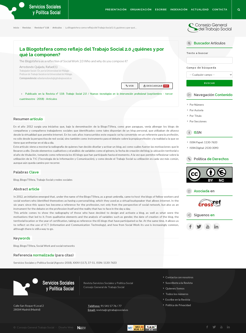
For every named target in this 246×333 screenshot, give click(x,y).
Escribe (161, 9)
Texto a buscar (197, 53)
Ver (130, 85)
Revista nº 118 (42, 27)
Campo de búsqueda (201, 67)
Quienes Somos (174, 288)
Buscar (209, 83)
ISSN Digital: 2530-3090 (203, 147)
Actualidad (200, 9)
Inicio (16, 27)
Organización (141, 9)
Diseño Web (66, 327)
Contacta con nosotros (179, 277)
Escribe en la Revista (177, 299)
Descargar (156, 86)
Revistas (26, 27)
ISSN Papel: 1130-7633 (203, 142)
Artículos (57, 27)
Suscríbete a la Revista (179, 282)
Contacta (219, 9)
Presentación (116, 9)
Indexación (179, 9)
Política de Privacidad (178, 305)
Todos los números (176, 294)
